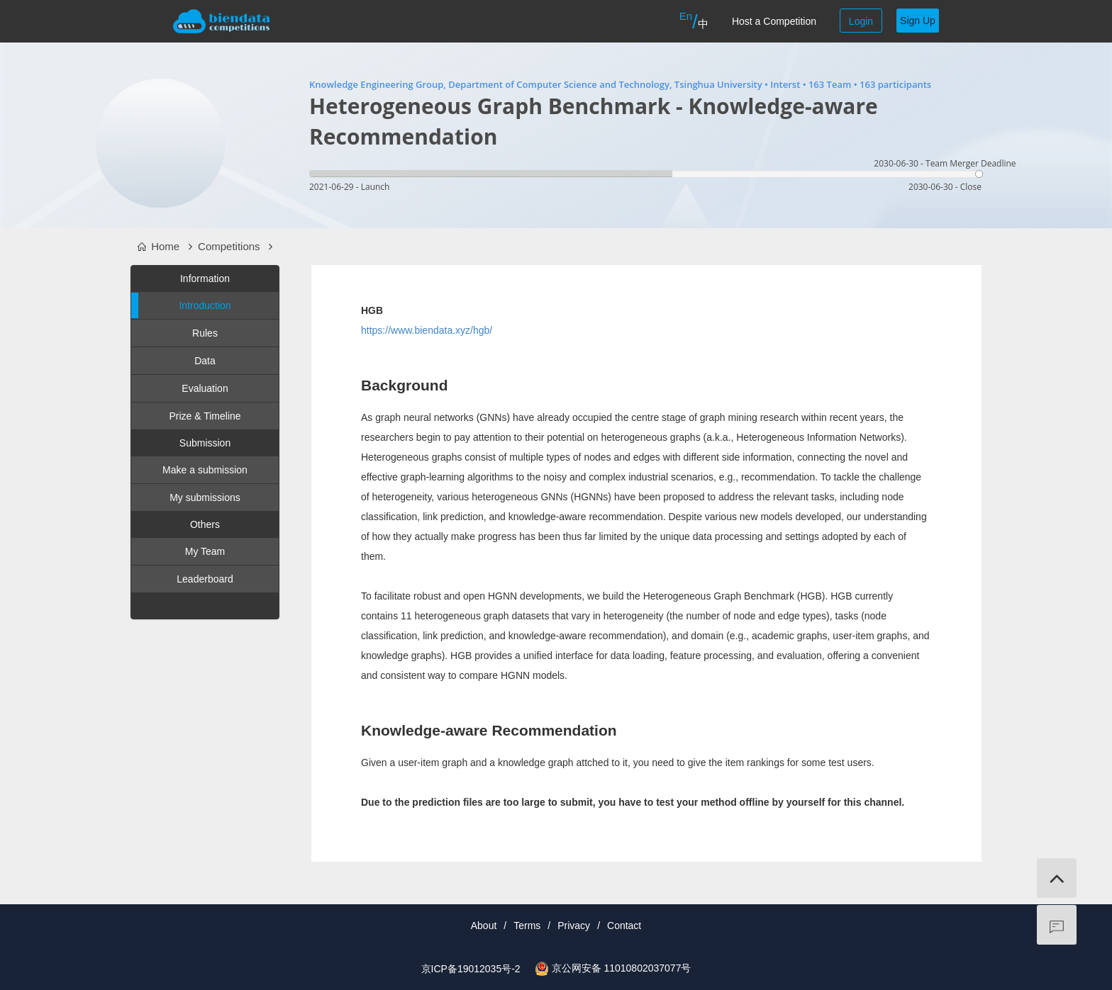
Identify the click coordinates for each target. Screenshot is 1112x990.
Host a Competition (774, 21)
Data (205, 360)
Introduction (181, 305)
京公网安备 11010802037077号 (621, 968)
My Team (205, 551)
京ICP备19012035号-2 (471, 968)
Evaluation (205, 388)
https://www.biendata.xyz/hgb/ (426, 330)
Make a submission (205, 470)
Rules (205, 333)
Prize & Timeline (204, 416)
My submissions (204, 497)
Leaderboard (205, 579)
